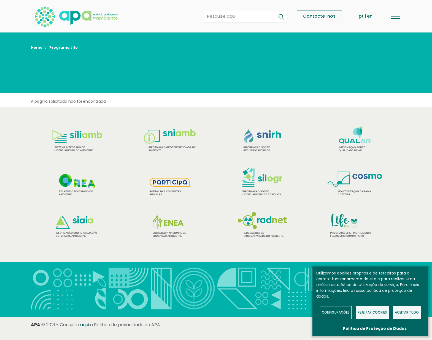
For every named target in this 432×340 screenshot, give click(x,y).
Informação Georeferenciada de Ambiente (170, 140)
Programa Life (63, 47)
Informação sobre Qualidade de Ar (355, 139)
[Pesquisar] (281, 17)
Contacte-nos (319, 16)
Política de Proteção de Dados (375, 328)
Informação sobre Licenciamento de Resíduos (262, 182)
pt (361, 16)
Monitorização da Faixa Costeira (355, 184)
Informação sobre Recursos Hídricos (262, 140)
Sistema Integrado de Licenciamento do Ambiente (77, 141)
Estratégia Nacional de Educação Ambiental (170, 226)
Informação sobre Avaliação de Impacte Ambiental (77, 226)
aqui (84, 325)
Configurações (336, 312)
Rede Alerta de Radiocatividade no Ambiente (262, 224)
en (369, 16)
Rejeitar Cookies (372, 312)
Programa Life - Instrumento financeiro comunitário (355, 225)
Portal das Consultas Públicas (170, 187)
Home (36, 47)
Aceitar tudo (407, 312)
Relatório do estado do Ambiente (77, 185)
